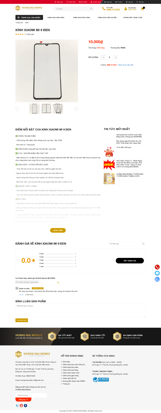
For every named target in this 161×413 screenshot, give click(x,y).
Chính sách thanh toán (71, 373)
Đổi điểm (83, 2)
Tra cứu (140, 2)
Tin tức (118, 2)
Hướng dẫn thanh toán (132, 17)
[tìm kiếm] (91, 9)
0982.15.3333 (113, 9)
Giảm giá (59, 2)
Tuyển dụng (96, 2)
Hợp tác (108, 2)
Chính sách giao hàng (71, 375)
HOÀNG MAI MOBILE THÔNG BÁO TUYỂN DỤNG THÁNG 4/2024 (129, 175)
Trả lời (21, 295)
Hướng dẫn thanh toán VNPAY (74, 381)
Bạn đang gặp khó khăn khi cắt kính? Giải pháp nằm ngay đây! (128, 142)
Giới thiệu (66, 362)
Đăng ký (23, 399)
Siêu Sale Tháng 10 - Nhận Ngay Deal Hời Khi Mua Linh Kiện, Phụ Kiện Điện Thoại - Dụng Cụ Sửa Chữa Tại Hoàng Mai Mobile (129, 164)
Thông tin (66, 384)
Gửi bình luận (22, 320)
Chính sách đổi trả (69, 378)
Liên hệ (129, 2)
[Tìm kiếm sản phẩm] (74, 9)
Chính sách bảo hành (81, 17)
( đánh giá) (29, 34)
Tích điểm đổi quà (123, 147)
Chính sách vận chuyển (107, 17)
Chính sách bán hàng (55, 17)
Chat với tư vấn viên (125, 65)
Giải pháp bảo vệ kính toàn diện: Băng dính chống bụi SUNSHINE (129, 136)
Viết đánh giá (130, 261)
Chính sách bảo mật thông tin (74, 364)
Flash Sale (70, 2)
